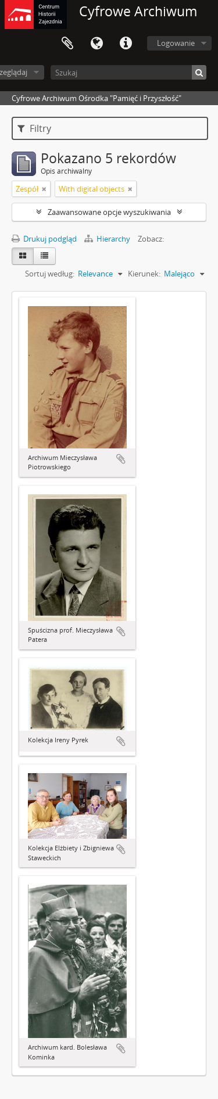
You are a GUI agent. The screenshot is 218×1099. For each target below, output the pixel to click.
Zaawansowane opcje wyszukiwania (109, 212)
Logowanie (176, 43)
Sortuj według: (49, 273)
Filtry (34, 128)
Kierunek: (144, 273)
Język (96, 43)
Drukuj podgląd (44, 239)
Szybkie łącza (125, 43)
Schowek (67, 43)
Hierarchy (108, 239)
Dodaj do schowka (121, 459)
